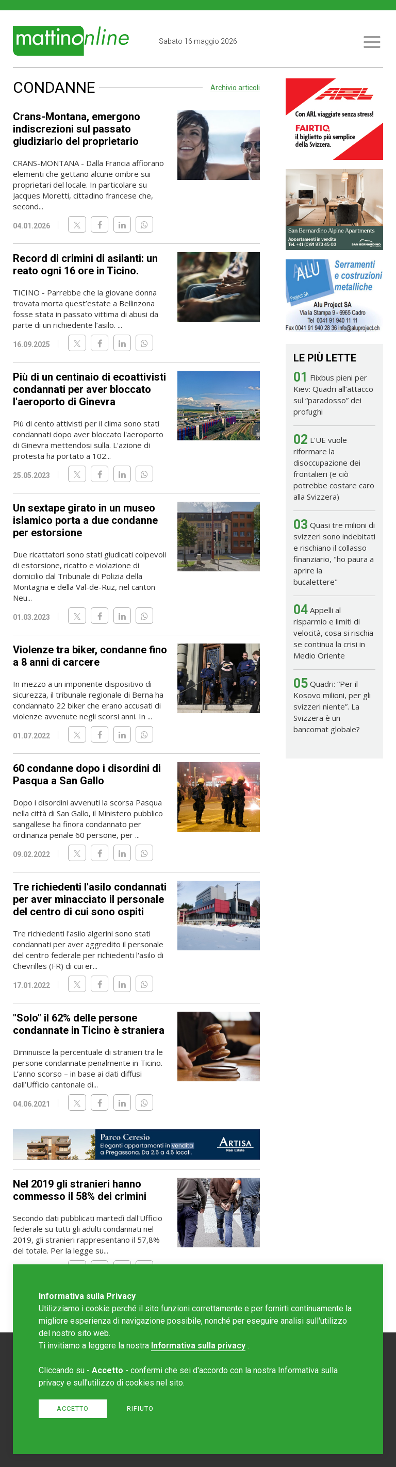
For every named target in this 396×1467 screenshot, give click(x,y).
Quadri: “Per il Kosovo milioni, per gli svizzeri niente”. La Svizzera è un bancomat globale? (332, 706)
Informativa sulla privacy (198, 1345)
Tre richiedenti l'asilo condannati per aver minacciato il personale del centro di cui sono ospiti (90, 899)
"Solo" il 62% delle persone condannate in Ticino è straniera (88, 1024)
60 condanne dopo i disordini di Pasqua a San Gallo (87, 774)
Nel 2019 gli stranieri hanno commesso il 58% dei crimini (79, 1190)
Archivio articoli (235, 88)
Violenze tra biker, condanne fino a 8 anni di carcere (90, 656)
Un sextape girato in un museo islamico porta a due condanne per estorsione (85, 520)
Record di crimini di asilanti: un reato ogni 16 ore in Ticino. (85, 264)
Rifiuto (140, 1408)
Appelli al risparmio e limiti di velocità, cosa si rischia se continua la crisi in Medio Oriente (333, 633)
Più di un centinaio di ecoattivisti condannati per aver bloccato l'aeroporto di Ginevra (89, 389)
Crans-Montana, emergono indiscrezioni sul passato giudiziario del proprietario (76, 128)
